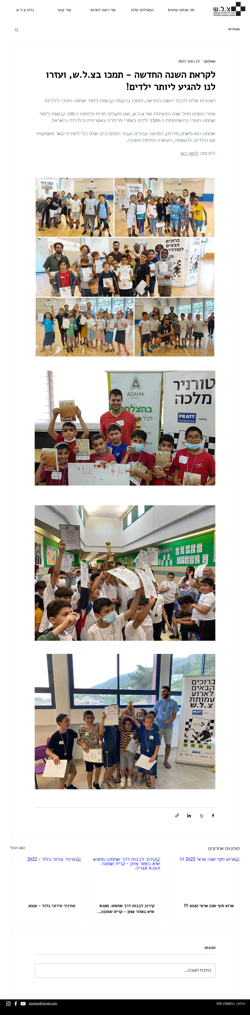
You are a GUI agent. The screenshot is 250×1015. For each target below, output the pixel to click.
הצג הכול (17, 848)
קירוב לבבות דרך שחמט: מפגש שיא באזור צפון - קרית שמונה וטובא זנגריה (126, 908)
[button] (16, 29)
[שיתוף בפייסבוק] (213, 815)
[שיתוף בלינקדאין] (189, 815)
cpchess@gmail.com (43, 1003)
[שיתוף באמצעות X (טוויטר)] (201, 815)
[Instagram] (8, 1004)
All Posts (234, 29)
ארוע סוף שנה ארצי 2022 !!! (209, 906)
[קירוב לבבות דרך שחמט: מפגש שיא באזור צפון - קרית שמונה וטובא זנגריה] (125, 877)
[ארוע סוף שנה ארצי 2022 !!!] (204, 877)
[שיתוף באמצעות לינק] (177, 815)
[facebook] (16, 1004)
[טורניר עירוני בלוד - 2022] (45, 877)
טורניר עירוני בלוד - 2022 (51, 906)
